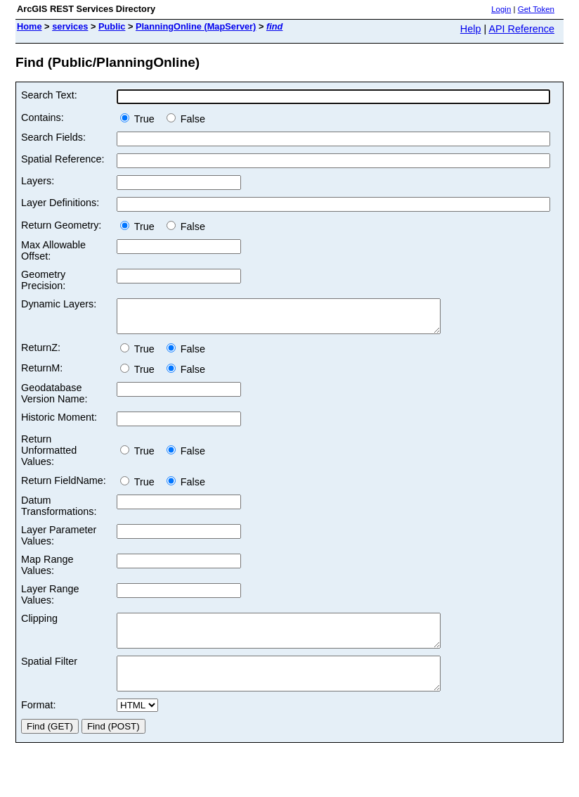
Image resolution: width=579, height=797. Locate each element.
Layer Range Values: (50, 600)
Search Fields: (53, 137)
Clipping (39, 624)
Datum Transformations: (58, 512)
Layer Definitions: (60, 202)
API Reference (521, 28)
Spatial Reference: (62, 159)
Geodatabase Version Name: (54, 399)
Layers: (37, 180)
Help (470, 28)
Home (29, 26)
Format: (38, 723)
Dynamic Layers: (58, 304)
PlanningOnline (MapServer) (196, 26)
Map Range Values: (47, 571)
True (140, 119)
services (70, 26)
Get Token (536, 9)
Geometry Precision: (43, 280)
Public (111, 26)
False (186, 119)
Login (501, 9)
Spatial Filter (49, 674)
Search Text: (49, 95)
